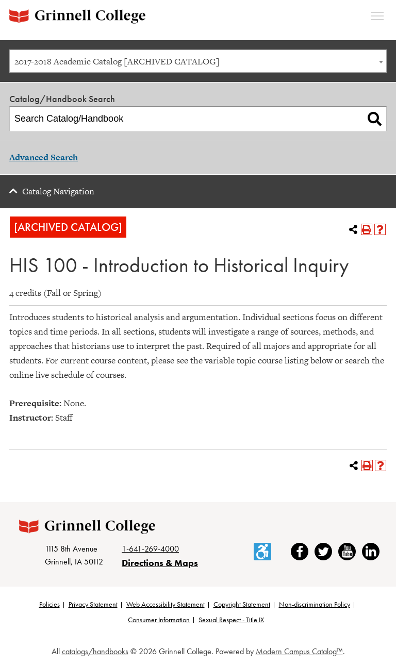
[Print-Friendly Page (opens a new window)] (366, 229)
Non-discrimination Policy (314, 604)
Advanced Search (43, 157)
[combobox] (198, 61)
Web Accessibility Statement (165, 604)
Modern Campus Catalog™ (299, 651)
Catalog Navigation (58, 191)
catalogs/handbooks (95, 651)
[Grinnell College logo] (77, 16)
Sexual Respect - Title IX (231, 619)
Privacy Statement (93, 604)
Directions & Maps (160, 563)
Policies (49, 604)
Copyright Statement (241, 604)
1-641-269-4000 (150, 548)
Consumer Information (159, 619)
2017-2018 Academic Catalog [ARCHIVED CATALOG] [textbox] (117, 61)
